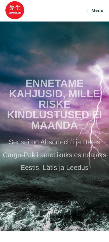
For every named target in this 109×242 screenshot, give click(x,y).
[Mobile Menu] (95, 10)
